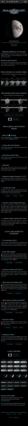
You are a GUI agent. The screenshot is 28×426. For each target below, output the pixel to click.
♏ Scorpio (17, 137)
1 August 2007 (20, 288)
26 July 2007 (3, 309)
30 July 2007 (5, 158)
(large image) (14, 45)
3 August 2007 (5, 259)
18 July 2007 (19, 284)
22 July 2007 (5, 148)
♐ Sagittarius (13, 138)
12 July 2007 (23, 302)
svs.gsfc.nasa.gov (21, 404)
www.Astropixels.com (5, 400)
